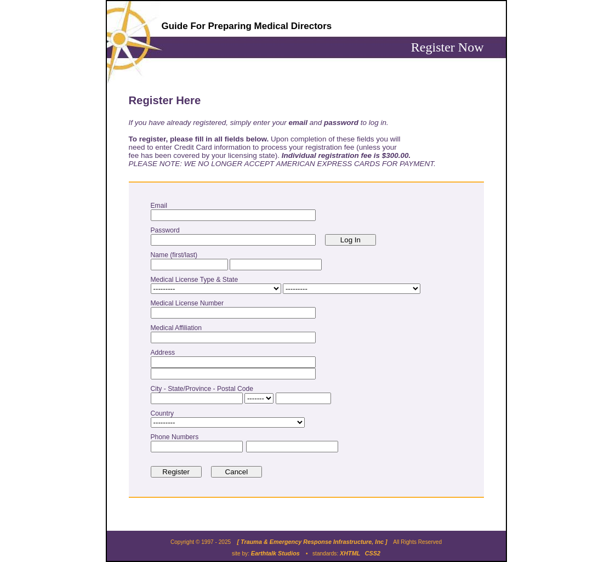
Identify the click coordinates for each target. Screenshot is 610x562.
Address (165, 352)
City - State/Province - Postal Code (204, 389)
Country (164, 413)
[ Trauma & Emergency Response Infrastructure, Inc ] (312, 541)
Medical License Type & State (196, 279)
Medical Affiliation (178, 328)
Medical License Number (189, 303)
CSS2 (372, 553)
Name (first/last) (176, 255)
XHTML (350, 553)
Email (161, 205)
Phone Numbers (176, 437)
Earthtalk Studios (275, 553)
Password (167, 230)
